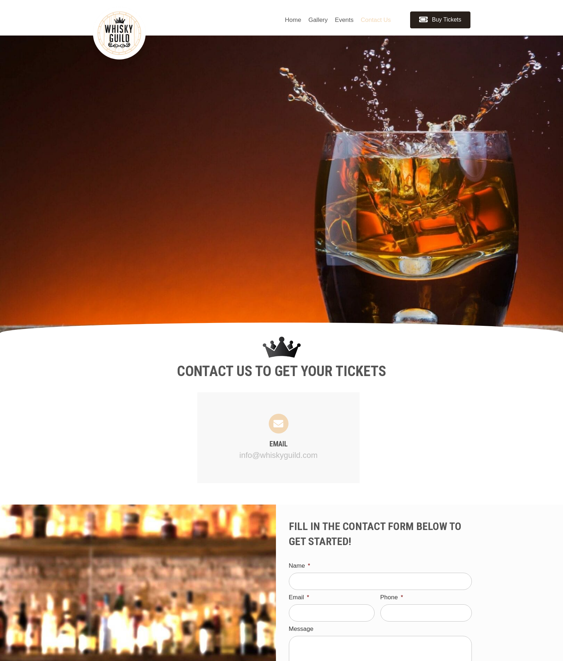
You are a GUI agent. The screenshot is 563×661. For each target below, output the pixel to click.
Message (301, 630)
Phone (391, 598)
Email (299, 598)
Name (299, 565)
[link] (293, 19)
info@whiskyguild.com (278, 455)
